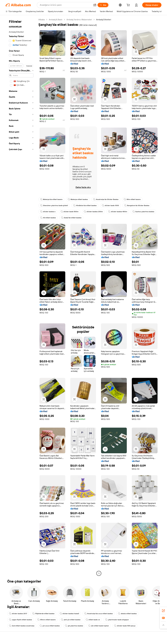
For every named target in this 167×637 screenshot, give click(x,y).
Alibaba (41, 19)
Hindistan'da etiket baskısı (85, 205)
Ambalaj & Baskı (55, 19)
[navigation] (21, 297)
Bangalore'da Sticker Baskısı (136, 205)
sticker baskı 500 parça (124, 626)
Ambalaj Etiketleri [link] (103, 19)
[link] (163, 610)
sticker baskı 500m (69, 211)
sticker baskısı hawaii (69, 613)
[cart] (129, 5)
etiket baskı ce (93, 620)
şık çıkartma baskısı (74, 626)
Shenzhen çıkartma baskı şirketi (54, 205)
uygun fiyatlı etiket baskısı (20, 620)
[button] (94, 5)
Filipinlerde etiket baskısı (43, 613)
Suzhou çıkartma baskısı (143, 211)
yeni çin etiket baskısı (70, 620)
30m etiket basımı (132, 199)
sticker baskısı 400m (117, 211)
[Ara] (103, 5)
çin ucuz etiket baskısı (50, 626)
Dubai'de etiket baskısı (71, 218)
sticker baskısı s (47, 211)
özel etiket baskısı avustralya (21, 626)
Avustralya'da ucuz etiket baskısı (98, 613)
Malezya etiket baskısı (78, 199)
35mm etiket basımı (46, 620)
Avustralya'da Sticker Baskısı (105, 199)
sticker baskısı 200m (93, 211)
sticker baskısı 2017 (18, 613)
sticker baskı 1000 (110, 205)
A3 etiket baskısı (48, 218)
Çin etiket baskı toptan (98, 626)
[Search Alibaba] (65, 5)
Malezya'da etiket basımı (51, 199)
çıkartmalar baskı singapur (117, 620)
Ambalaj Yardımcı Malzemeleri (79, 19)
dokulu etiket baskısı (127, 613)
